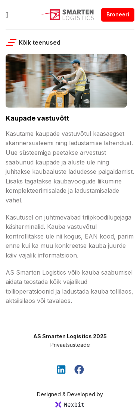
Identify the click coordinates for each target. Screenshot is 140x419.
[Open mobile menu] (7, 14)
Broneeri (117, 14)
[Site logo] (67, 14)
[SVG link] (70, 404)
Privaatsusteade (70, 345)
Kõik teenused (33, 42)
